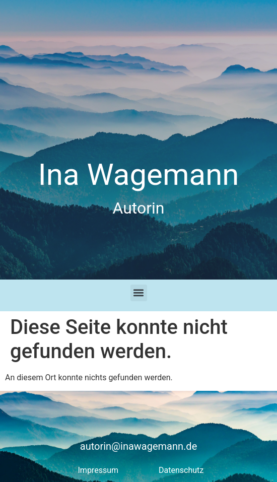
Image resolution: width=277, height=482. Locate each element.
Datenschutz (181, 470)
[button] (138, 293)
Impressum (98, 470)
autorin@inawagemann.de (138, 446)
